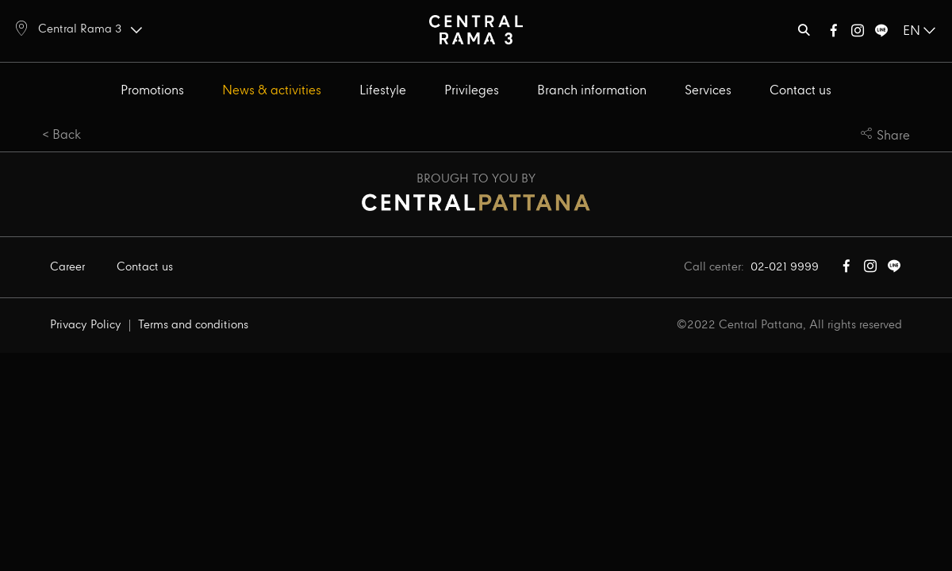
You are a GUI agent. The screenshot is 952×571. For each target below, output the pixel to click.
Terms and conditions (193, 325)
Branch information (592, 91)
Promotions (152, 91)
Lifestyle (382, 91)
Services (708, 91)
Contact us (800, 91)
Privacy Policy (85, 325)
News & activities (271, 91)
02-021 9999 (784, 267)
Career (67, 267)
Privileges (471, 91)
